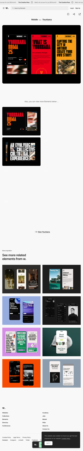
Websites (5, 413)
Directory (5, 422)
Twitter (28, 440)
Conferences (6, 426)
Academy (45, 413)
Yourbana (47, 19)
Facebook (35, 440)
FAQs (44, 422)
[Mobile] (21, 279)
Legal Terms (16, 437)
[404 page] (21, 212)
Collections (5, 416)
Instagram (13, 440)
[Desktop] (21, 121)
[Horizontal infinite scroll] (61, 151)
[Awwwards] (7, 8)
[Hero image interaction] (61, 121)
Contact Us (45, 429)
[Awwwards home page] (36, 445)
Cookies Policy (6, 437)
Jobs (43, 416)
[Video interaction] (61, 182)
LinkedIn (20, 440)
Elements (5, 419)
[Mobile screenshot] (61, 310)
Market (44, 419)
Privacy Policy (27, 437)
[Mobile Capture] (21, 310)
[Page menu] (21, 182)
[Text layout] (21, 151)
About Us (45, 426)
